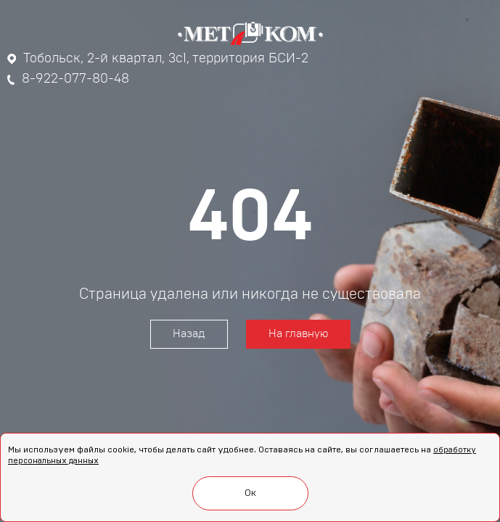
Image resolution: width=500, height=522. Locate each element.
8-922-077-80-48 (68, 79)
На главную (298, 333)
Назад (189, 333)
